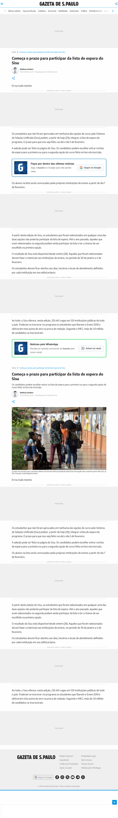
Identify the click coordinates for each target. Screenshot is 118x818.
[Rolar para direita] (113, 11)
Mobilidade (62, 11)
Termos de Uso (87, 764)
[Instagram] (62, 777)
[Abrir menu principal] (2, 4)
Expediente (64, 760)
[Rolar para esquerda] (5, 11)
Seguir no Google (43, 777)
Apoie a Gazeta (66, 768)
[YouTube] (73, 777)
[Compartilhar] (116, 4)
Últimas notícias (14, 11)
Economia (52, 11)
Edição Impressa (66, 756)
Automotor (74, 11)
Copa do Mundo (29, 11)
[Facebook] (57, 777)
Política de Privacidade (69, 764)
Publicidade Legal (88, 756)
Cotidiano (42, 11)
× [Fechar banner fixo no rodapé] (114, 802)
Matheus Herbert (26, 69)
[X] (67, 777)
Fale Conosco (86, 760)
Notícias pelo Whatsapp (91, 768)
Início (14, 52)
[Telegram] (78, 777)
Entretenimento (95, 11)
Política (84, 11)
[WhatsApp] (83, 777)
